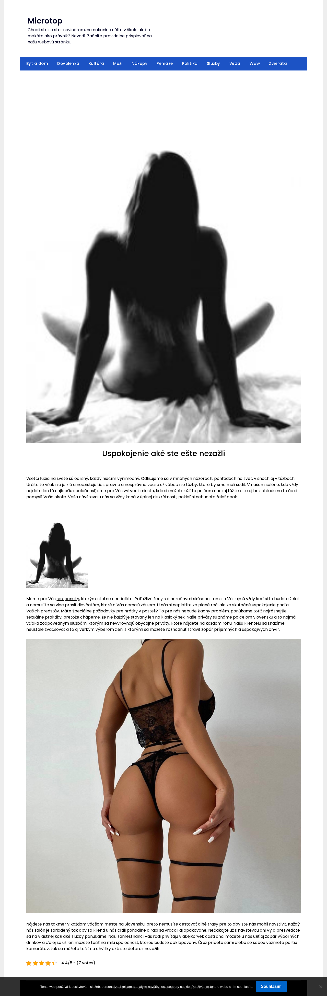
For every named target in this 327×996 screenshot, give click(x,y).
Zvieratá (278, 63)
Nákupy (139, 63)
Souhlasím (271, 986)
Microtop (45, 21)
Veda (234, 63)
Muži (117, 63)
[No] (320, 986)
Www (255, 63)
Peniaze (165, 63)
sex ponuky (68, 599)
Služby (213, 63)
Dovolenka (68, 63)
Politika (190, 63)
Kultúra (96, 63)
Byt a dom (37, 63)
